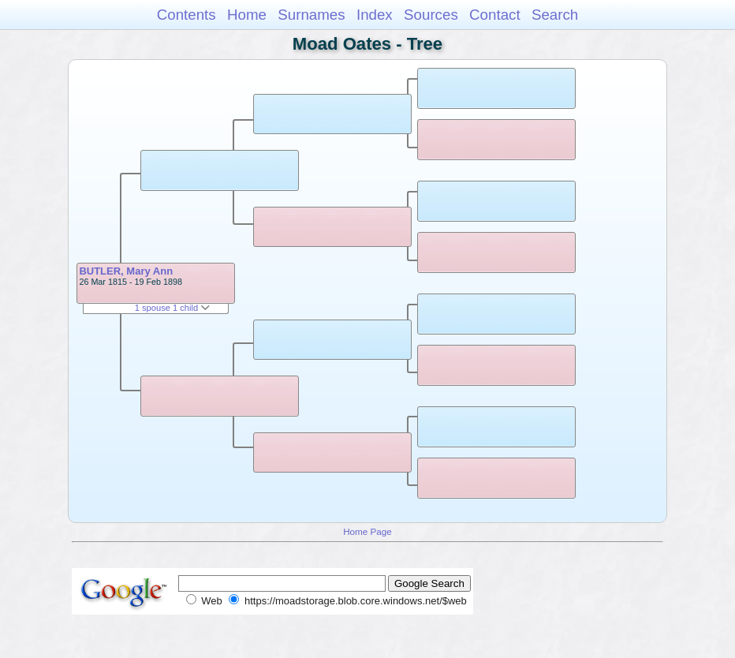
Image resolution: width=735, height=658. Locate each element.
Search (555, 14)
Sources (431, 14)
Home (247, 14)
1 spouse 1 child (173, 307)
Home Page (367, 531)
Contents (186, 14)
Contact (494, 14)
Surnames (311, 14)
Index (374, 14)
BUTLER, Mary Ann (126, 271)
